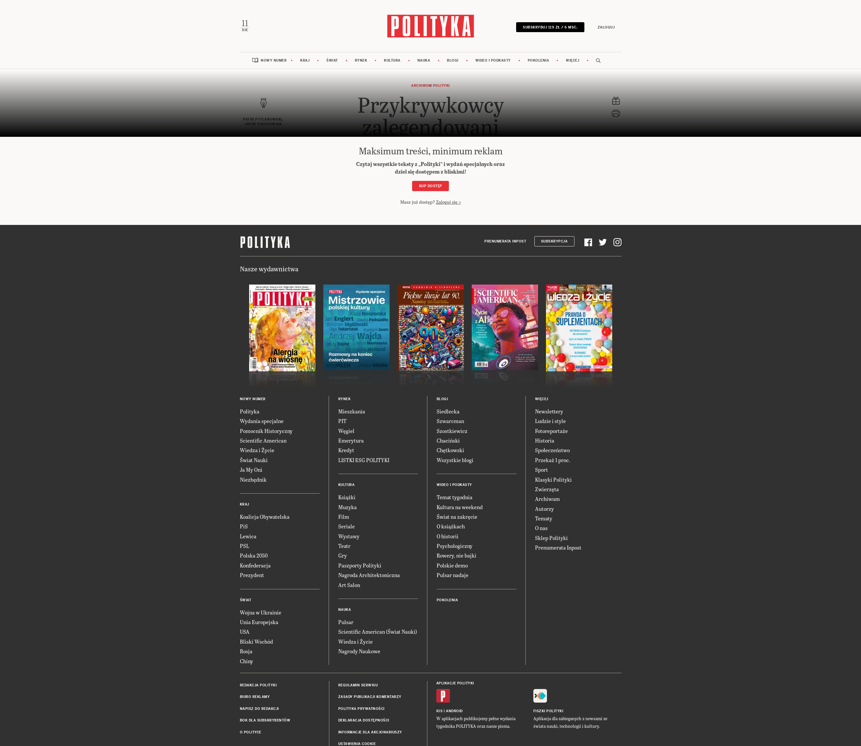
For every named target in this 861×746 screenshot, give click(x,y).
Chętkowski (450, 449)
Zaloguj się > (448, 201)
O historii (447, 535)
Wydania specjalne (262, 420)
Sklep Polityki (551, 537)
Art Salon (349, 584)
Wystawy (348, 535)
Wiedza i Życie (257, 449)
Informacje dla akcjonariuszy (370, 731)
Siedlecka (448, 410)
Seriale (346, 525)
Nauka (423, 59)
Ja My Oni (251, 468)
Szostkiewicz (452, 430)
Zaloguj (607, 27)
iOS (439, 710)
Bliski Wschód (256, 640)
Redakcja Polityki (258, 684)
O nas (541, 527)
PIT (342, 420)
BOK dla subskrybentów (265, 719)
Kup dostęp (430, 185)
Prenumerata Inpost (505, 240)
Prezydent (252, 574)
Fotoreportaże (551, 430)
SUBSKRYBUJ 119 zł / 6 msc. (550, 27)
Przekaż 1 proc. (552, 459)
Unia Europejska (259, 621)
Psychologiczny (454, 545)
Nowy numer (274, 59)
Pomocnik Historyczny (266, 430)
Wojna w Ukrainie (260, 611)
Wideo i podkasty (493, 59)
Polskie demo (452, 564)
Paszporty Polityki (359, 564)
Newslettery (549, 410)
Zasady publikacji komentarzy (370, 696)
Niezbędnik (253, 478)
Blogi (452, 59)
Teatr (344, 545)
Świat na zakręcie (457, 515)
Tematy (543, 517)
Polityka (249, 410)
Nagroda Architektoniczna (369, 574)
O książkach (451, 525)
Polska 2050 (254, 555)
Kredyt (346, 449)
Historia (544, 439)
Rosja (246, 650)
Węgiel (346, 430)
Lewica (248, 535)
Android (454, 710)
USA (244, 631)
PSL (244, 545)
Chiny (246, 660)
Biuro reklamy (255, 696)
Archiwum (547, 498)
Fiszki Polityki (548, 710)
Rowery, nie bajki (456, 555)
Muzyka (347, 506)
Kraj (304, 59)
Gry (342, 555)
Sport (541, 468)
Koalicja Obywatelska (265, 515)
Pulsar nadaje (452, 574)
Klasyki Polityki (553, 478)
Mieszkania (351, 410)
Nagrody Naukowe (359, 650)
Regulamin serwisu (358, 684)
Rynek (361, 59)
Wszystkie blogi (455, 459)
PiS (244, 525)
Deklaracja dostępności (363, 719)
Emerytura (351, 439)
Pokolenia (538, 59)
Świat (332, 59)
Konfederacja (255, 564)
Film (343, 515)
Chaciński (448, 439)
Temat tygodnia (454, 496)
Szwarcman (450, 420)
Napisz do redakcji (259, 708)
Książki (346, 496)
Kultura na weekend (460, 506)
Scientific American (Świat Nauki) (377, 631)
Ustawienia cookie (357, 743)
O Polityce (250, 731)
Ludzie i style (550, 420)
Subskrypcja (554, 240)
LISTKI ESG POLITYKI (363, 459)
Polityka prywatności (361, 708)
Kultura (392, 59)
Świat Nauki (254, 459)
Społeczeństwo (552, 449)
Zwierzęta (547, 488)
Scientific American (263, 439)
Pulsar (345, 621)
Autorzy (544, 507)
